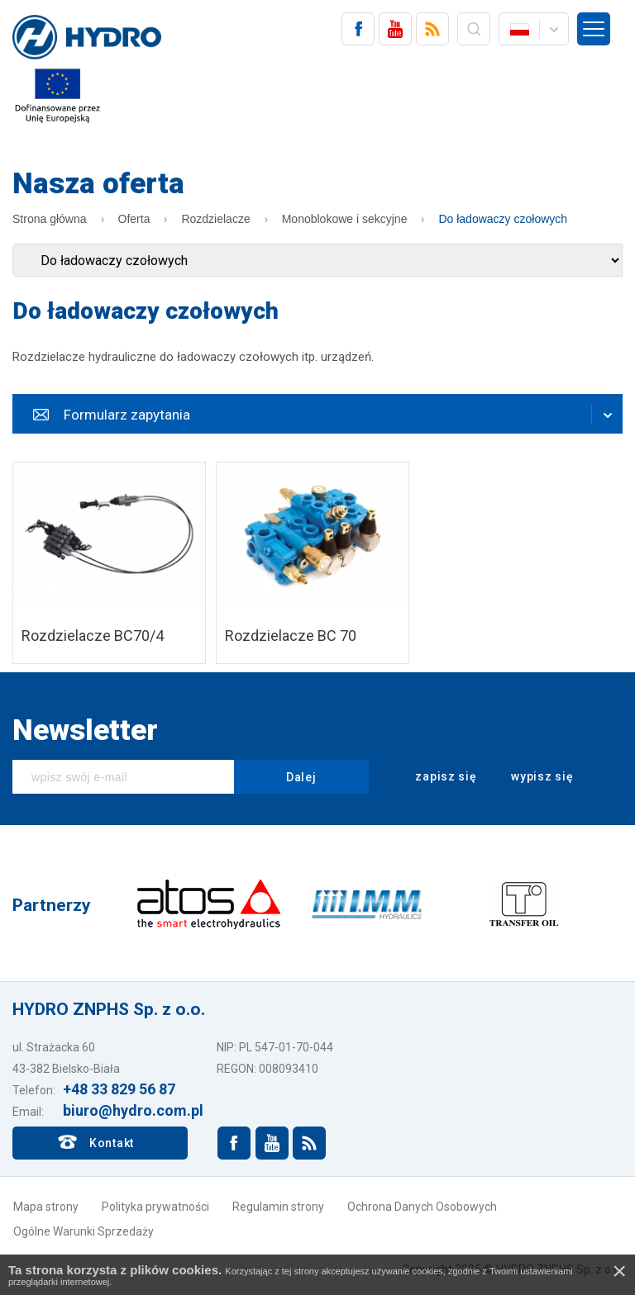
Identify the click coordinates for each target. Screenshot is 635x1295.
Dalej (301, 777)
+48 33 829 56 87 (119, 1089)
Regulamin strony (278, 1206)
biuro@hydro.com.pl (133, 1110)
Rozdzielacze (215, 218)
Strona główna (49, 218)
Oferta (134, 218)
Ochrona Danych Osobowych (422, 1206)
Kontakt (111, 1143)
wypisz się (531, 777)
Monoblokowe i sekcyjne (345, 218)
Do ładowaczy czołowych (502, 218)
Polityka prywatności (155, 1206)
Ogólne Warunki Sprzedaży (83, 1231)
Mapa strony (46, 1206)
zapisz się (435, 777)
